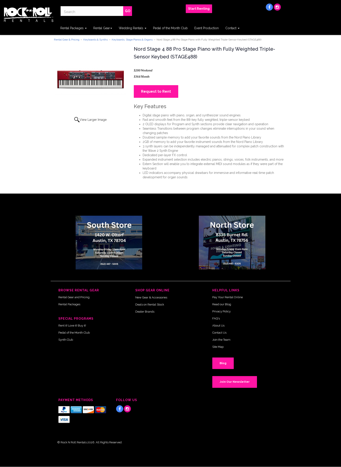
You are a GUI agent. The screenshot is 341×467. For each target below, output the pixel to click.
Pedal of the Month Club (170, 28)
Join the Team (221, 339)
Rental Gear (102, 28)
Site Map (218, 346)
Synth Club (65, 339)
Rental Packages (73, 28)
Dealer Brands (144, 311)
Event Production (206, 28)
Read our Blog (221, 304)
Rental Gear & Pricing (66, 39)
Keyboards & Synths (95, 39)
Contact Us (219, 332)
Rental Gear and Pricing (74, 297)
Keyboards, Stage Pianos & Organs (132, 39)
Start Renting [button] (199, 8)
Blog (223, 363)
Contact (232, 28)
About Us (218, 325)
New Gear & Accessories (151, 297)
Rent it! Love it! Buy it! (72, 325)
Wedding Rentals (132, 28)
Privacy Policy (221, 311)
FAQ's (216, 318)
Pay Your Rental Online (227, 297)
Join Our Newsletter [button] (235, 381)
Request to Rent (156, 91)
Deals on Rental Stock (149, 304)
